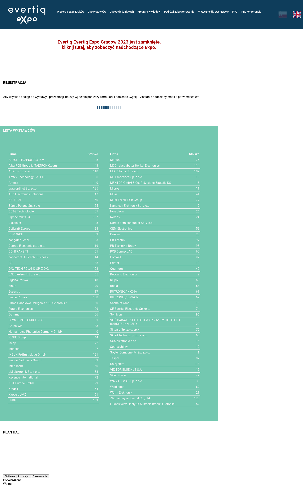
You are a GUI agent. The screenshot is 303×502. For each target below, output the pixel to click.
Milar (113, 194)
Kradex (13, 389)
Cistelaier (15, 223)
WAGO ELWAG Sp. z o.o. (126, 381)
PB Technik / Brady (123, 246)
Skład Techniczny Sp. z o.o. (128, 335)
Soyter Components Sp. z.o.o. (130, 352)
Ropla (114, 286)
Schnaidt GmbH (121, 303)
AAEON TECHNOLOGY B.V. (26, 160)
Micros (114, 188)
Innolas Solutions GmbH (25, 360)
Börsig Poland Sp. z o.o (24, 205)
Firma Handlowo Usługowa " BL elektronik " (38, 303)
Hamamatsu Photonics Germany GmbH (35, 331)
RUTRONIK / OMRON (124, 297)
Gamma (14, 314)
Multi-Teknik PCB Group (126, 200)
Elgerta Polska (18, 280)
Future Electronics (21, 309)
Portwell (115, 257)
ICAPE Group (17, 337)
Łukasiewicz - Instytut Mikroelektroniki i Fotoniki (142, 404)
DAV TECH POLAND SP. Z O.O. (29, 268)
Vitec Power (118, 375)
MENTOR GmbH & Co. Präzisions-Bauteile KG (140, 183)
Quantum (116, 268)
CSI (11, 263)
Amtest (13, 183)
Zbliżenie (10, 476)
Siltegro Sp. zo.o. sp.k (124, 329)
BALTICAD (15, 200)
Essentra (14, 291)
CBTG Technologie (21, 211)
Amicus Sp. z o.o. (20, 171)
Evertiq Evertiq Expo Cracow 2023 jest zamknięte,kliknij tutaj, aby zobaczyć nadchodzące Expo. (109, 44)
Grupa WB (15, 326)
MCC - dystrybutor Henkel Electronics (135, 165)
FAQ (234, 11)
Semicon (116, 314)
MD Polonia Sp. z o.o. (124, 171)
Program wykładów (148, 11)
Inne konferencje (251, 11)
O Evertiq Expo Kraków (70, 11)
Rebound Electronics (124, 274)
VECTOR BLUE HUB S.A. (126, 369)
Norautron (117, 211)
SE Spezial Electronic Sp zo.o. (130, 309)
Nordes (115, 217)
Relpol (114, 280)
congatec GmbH (19, 240)
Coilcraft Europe (19, 228)
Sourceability (119, 347)
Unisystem (117, 364)
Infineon (14, 349)
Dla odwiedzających (122, 11)
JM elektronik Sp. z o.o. (24, 372)
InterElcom (16, 366)
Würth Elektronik (121, 392)
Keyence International (23, 377)
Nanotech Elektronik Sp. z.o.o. (130, 205)
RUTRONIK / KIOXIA (123, 291)
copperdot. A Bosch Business (28, 257)
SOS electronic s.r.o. (123, 341)
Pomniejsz (23, 476)
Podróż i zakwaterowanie (179, 11)
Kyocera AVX (17, 394)
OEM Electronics (121, 228)
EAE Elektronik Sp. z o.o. (25, 274)
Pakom (115, 234)
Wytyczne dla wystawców (213, 11)
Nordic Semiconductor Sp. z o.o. (131, 223)
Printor (114, 263)
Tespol (114, 358)
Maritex (115, 160)
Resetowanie (40, 476)
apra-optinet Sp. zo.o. (23, 188)
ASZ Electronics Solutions (26, 194)
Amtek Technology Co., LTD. (27, 177)
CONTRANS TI (18, 251)
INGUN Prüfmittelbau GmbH (27, 354)
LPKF (12, 400)
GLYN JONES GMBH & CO (26, 320)
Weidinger (116, 387)
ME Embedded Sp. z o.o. (126, 177)
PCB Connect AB (121, 251)
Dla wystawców (97, 11)
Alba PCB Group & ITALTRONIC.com (33, 165)
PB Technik (117, 240)
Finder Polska (18, 297)
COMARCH (16, 234)
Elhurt (12, 286)
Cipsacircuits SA (20, 217)
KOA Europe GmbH (21, 383)
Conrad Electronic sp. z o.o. (27, 246)
